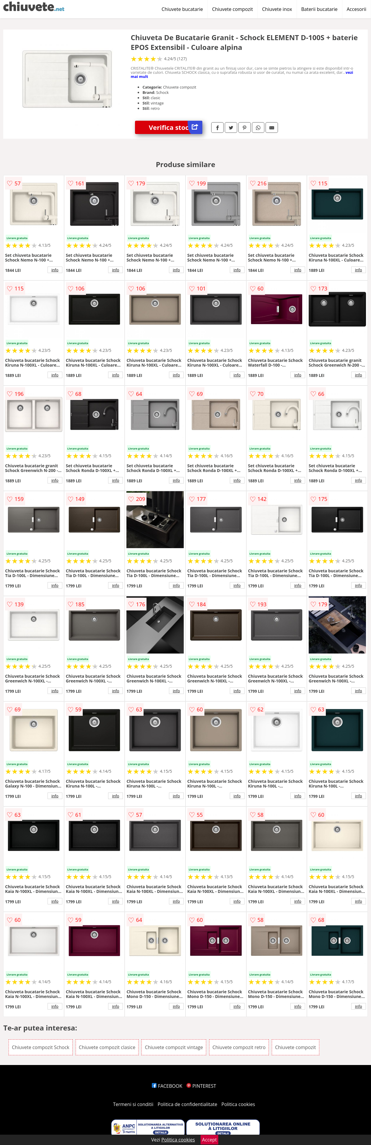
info (54, 269)
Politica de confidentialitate (187, 1104)
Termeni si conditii (133, 1104)
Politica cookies (238, 1104)
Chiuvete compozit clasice (107, 1047)
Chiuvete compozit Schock (40, 1047)
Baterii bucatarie (319, 9)
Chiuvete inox (277, 9)
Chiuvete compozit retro (239, 1047)
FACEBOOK (167, 1086)
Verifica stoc (175, 127)
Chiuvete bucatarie (182, 9)
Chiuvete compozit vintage (174, 1047)
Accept (209, 1139)
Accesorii (356, 9)
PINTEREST (201, 1086)
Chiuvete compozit (232, 9)
